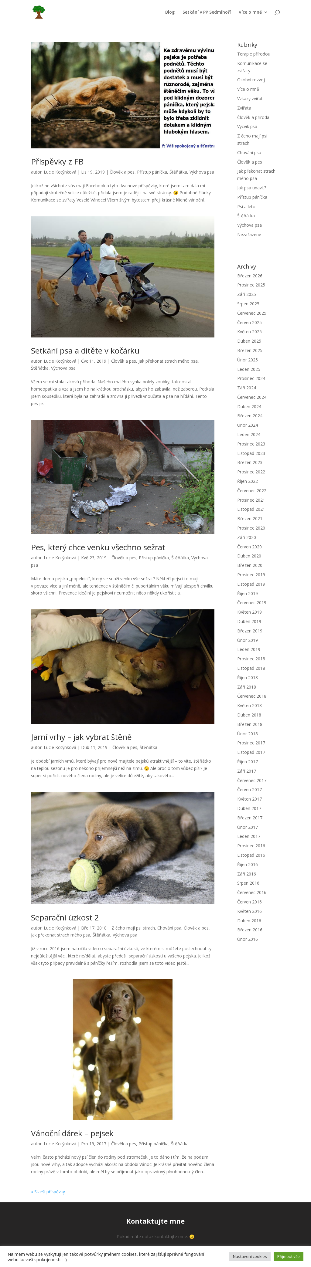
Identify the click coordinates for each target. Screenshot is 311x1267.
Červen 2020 (249, 547)
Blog (170, 12)
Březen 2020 (249, 565)
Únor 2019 (247, 640)
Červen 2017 (249, 789)
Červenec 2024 (251, 397)
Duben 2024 (249, 406)
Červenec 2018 (251, 696)
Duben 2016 (249, 920)
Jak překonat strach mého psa (168, 361)
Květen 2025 (249, 331)
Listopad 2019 (251, 584)
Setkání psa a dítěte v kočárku (85, 350)
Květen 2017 (249, 799)
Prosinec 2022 (251, 472)
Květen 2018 (249, 705)
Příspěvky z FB (57, 161)
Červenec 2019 (251, 602)
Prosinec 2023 (251, 444)
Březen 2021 (249, 518)
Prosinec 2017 (251, 743)
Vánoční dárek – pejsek (72, 1133)
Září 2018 (246, 687)
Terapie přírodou (253, 54)
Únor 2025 (247, 360)
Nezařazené (249, 234)
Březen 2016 (249, 930)
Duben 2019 (249, 621)
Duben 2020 (249, 556)
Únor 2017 (247, 827)
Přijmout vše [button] (288, 1256)
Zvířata (244, 108)
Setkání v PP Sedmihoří (207, 12)
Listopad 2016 (251, 855)
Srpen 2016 (248, 883)
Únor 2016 (247, 939)
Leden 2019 (248, 649)
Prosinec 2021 (251, 500)
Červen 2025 (249, 322)
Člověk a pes (122, 172)
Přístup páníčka (152, 172)
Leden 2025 (248, 369)
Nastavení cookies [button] (250, 1256)
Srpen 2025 (248, 304)
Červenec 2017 (251, 780)
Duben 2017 (249, 808)
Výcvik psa (247, 126)
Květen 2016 (249, 911)
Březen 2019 (249, 631)
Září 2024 (246, 388)
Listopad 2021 (251, 509)
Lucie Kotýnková (60, 172)
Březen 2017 (249, 818)
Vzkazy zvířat (250, 98)
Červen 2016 (249, 902)
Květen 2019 (249, 612)
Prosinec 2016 (251, 846)
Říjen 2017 (247, 761)
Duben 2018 (249, 715)
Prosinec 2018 (251, 659)
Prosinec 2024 (251, 378)
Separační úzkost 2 (65, 917)
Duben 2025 (249, 341)
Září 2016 (246, 874)
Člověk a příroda (253, 117)
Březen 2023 (249, 462)
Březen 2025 (249, 350)
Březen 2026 (249, 276)
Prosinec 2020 (251, 528)
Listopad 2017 (251, 752)
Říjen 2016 (247, 864)
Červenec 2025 (251, 313)
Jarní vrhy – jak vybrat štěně (81, 736)
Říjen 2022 (247, 481)
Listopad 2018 (251, 668)
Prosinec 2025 (251, 285)
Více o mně (250, 12)
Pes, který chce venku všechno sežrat (98, 547)
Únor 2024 (247, 425)
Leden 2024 (248, 434)
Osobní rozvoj (251, 80)
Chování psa (169, 928)
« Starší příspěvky (48, 1191)
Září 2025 (246, 294)
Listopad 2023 (251, 453)
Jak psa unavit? (251, 188)
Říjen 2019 (247, 593)
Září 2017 (246, 771)
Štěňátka (178, 172)
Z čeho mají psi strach (133, 928)
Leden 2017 (248, 836)
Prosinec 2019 (251, 575)
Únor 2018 (247, 734)
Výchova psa (202, 172)
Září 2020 (246, 537)
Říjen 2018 (247, 677)
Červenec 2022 (251, 490)
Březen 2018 (249, 724)
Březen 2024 (249, 415)
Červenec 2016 (251, 892)
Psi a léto (246, 206)
